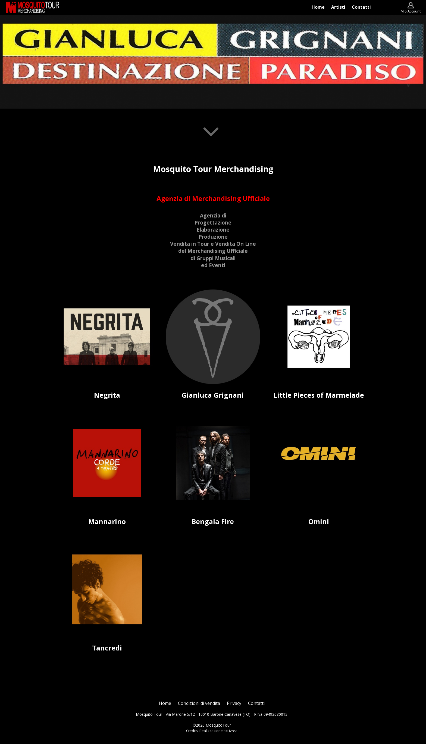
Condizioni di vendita (199, 703)
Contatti (256, 703)
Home (165, 703)
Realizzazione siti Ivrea (218, 730)
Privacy (234, 703)
